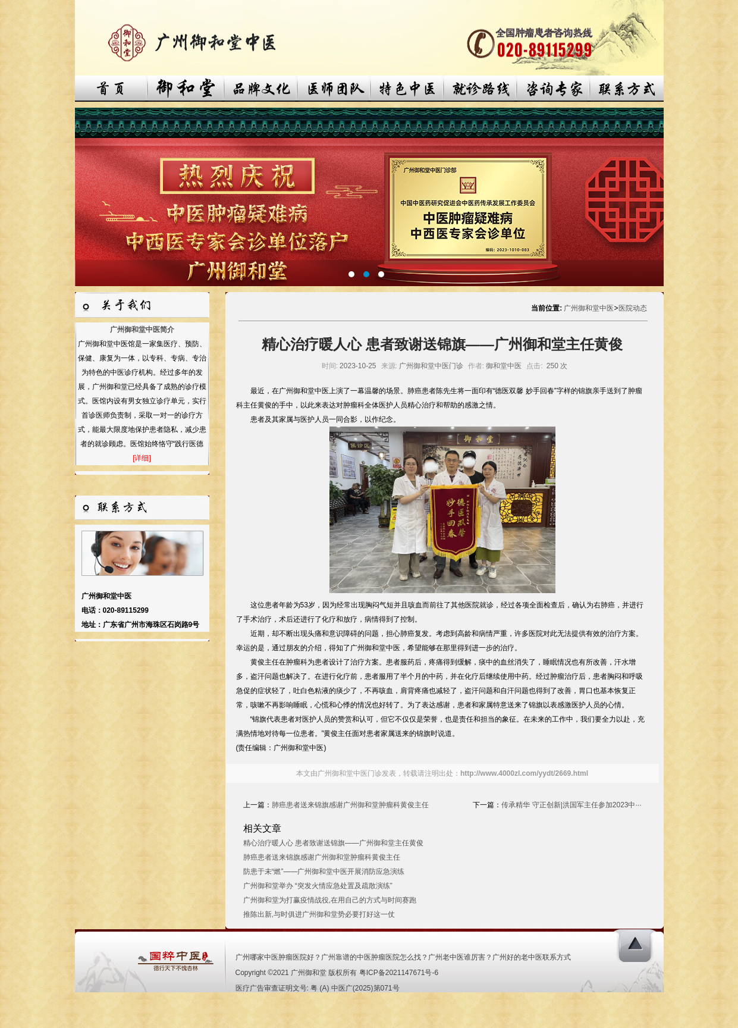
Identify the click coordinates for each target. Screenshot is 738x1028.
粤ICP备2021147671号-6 (398, 973)
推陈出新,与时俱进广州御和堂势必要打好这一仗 (319, 914)
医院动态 (632, 308)
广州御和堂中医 (589, 308)
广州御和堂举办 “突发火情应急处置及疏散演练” (317, 886)
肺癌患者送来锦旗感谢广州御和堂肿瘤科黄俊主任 (350, 805)
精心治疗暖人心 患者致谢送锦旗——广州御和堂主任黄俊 (333, 843)
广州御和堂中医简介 (142, 329)
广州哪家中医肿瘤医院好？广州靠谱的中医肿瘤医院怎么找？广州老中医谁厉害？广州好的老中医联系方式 (403, 957)
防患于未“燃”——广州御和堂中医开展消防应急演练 (324, 871)
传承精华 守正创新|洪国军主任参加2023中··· (571, 805)
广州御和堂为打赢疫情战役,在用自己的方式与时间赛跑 (329, 900)
